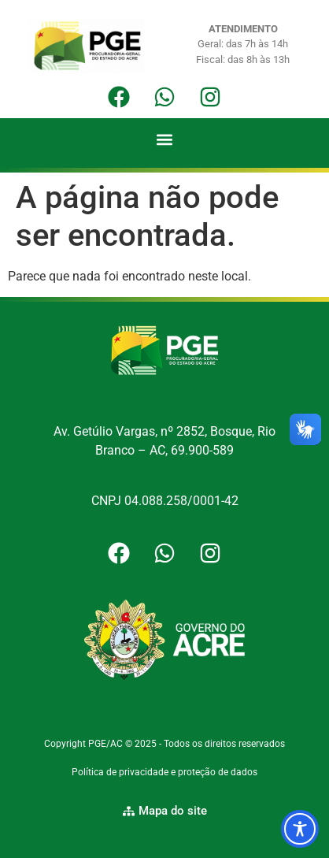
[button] (165, 139)
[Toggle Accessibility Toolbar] (300, 829)
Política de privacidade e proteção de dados (164, 772)
